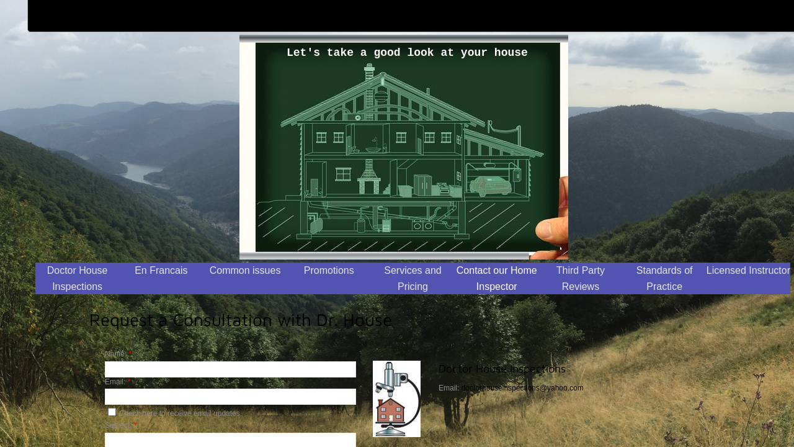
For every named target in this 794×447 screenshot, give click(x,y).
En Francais (161, 270)
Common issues (245, 270)
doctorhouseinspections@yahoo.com (523, 388)
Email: (117, 381)
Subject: (120, 425)
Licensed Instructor (748, 270)
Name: (118, 354)
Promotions (329, 270)
